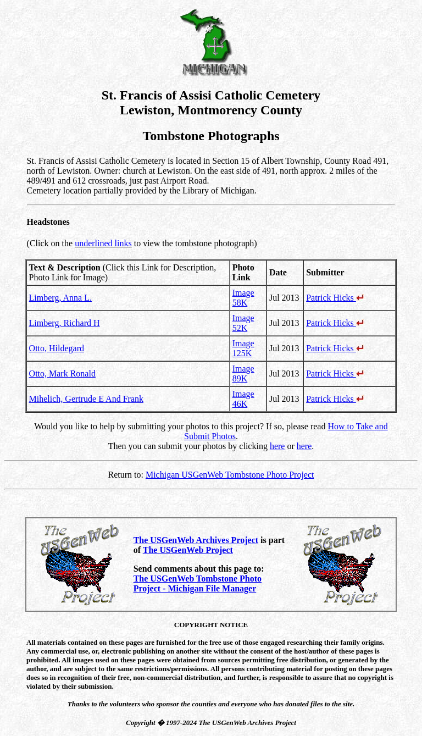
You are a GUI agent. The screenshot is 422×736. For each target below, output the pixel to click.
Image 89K (243, 373)
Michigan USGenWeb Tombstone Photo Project (230, 474)
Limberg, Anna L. (60, 297)
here (277, 446)
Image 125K (243, 348)
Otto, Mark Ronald (62, 373)
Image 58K (243, 297)
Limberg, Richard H (64, 323)
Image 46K (243, 398)
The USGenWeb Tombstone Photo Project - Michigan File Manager (198, 583)
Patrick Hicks (335, 297)
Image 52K (243, 323)
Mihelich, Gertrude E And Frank (86, 398)
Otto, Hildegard (56, 348)
